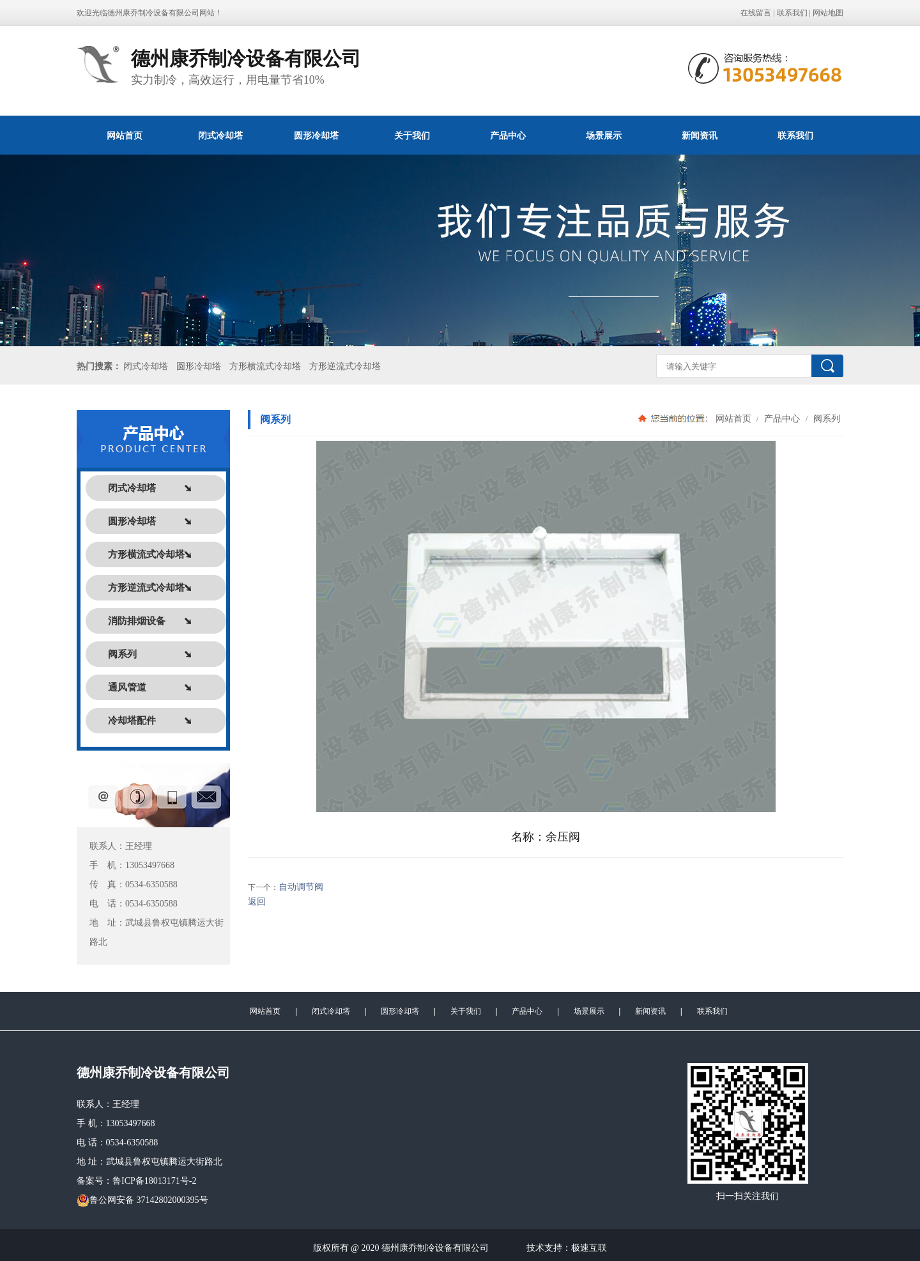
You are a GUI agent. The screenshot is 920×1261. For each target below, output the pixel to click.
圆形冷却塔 (316, 135)
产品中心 (508, 135)
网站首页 (124, 135)
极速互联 (589, 1248)
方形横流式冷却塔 (265, 366)
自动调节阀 (301, 887)
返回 (257, 901)
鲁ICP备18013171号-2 (154, 1181)
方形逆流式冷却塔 (345, 366)
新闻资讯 (699, 135)
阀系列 (825, 418)
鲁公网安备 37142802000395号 (142, 1200)
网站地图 (828, 12)
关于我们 (412, 135)
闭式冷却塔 (220, 135)
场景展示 (604, 135)
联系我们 (792, 12)
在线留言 (755, 12)
